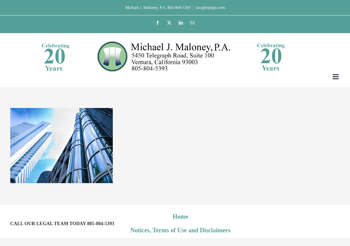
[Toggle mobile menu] (336, 76)
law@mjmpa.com (210, 7)
